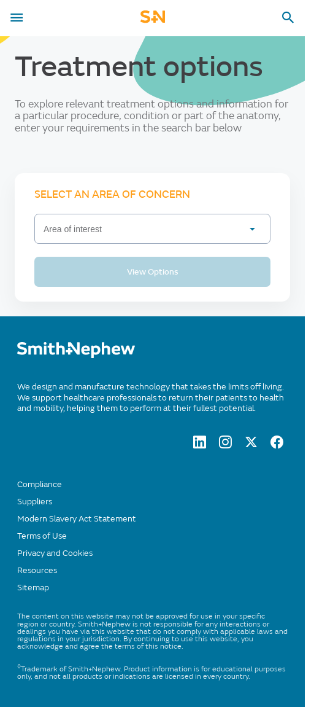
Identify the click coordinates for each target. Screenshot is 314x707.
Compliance (39, 484)
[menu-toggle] (17, 18)
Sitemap (33, 587)
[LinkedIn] (199, 445)
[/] (76, 355)
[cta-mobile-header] (152, 20)
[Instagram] (225, 445)
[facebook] (276, 445)
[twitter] (251, 445)
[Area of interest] (152, 229)
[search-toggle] (288, 18)
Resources (37, 570)
